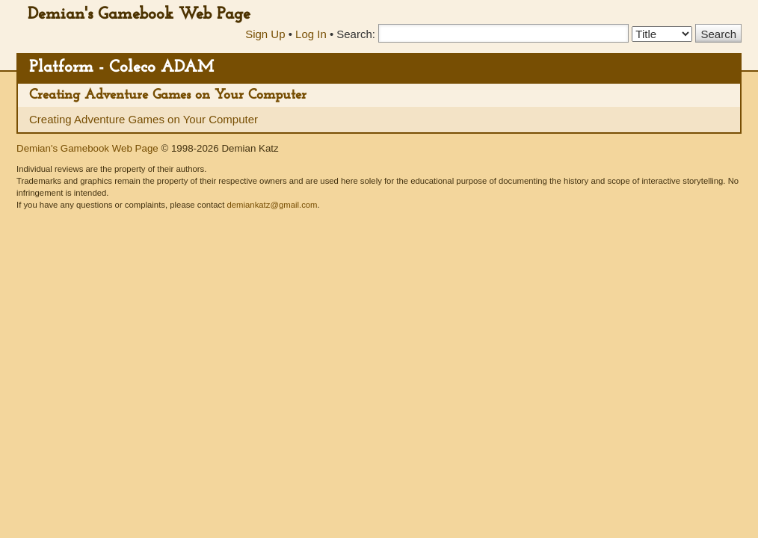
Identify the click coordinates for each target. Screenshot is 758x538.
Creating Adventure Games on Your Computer (167, 95)
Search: (355, 34)
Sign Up (265, 34)
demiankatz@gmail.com (272, 204)
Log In (311, 34)
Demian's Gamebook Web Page (139, 14)
